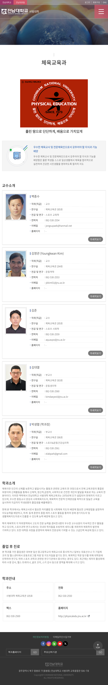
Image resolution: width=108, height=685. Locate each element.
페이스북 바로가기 (43, 643)
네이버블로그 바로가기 (54, 643)
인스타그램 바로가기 (48, 643)
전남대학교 (6, 2)
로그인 (87, 2)
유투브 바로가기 (59, 643)
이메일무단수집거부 (62, 636)
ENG (105, 2)
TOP (98, 647)
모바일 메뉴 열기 (101, 11)
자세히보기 (95, 239)
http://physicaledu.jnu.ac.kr (72, 616)
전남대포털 (20, 2)
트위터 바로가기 (65, 643)
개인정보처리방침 (41, 636)
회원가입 (96, 2)
